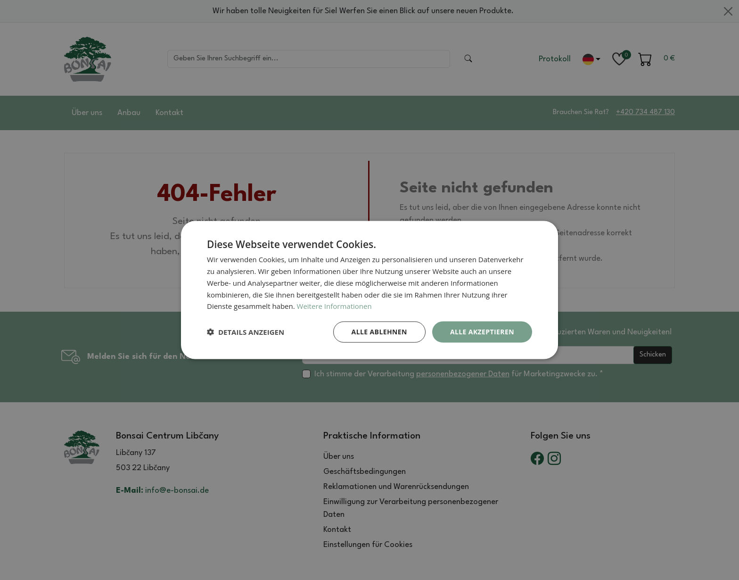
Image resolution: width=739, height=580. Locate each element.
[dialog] (369, 290)
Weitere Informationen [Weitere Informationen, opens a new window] (334, 306)
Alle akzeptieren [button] (482, 331)
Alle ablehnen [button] (379, 331)
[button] (245, 332)
